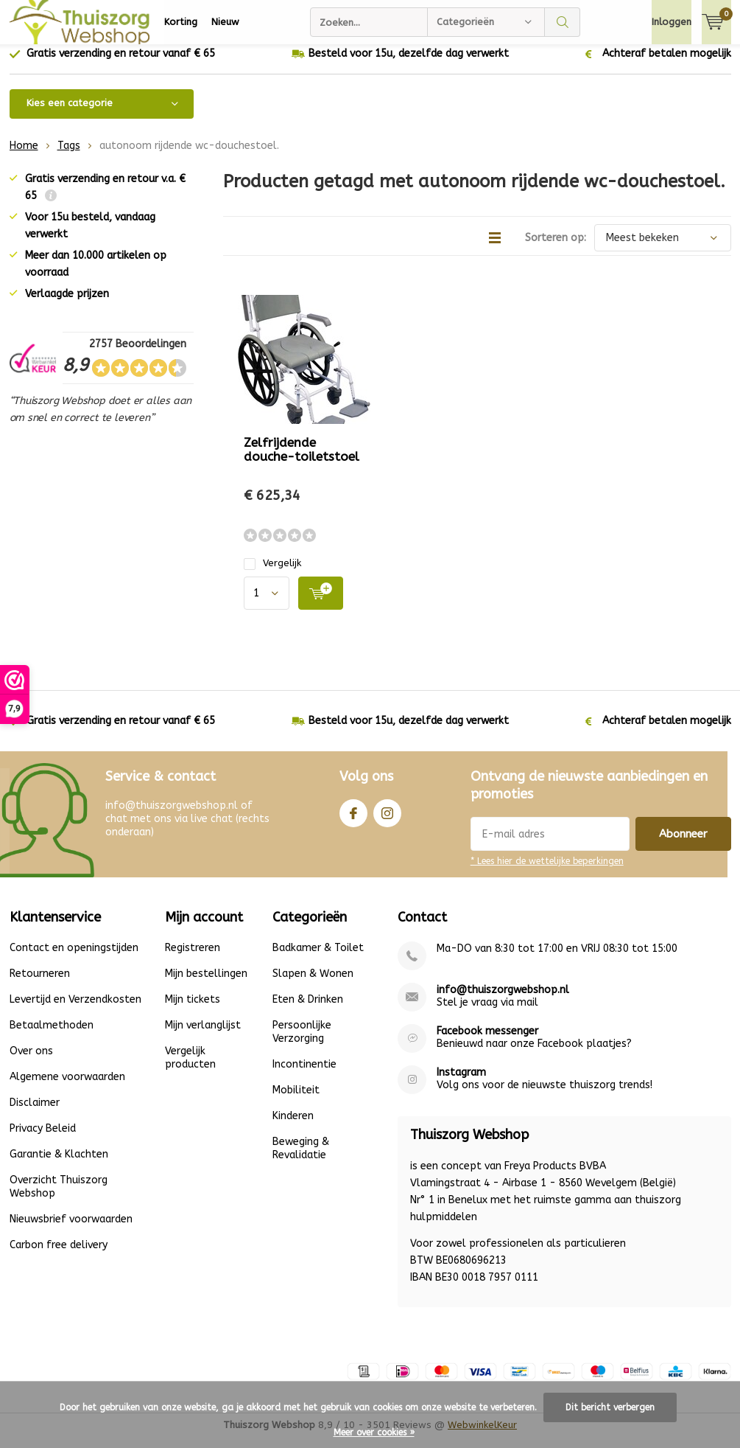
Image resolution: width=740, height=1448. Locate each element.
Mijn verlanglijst (203, 1036)
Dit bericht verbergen (610, 1407)
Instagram (387, 821)
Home (24, 156)
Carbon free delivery (59, 1256)
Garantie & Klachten (59, 1165)
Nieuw (225, 21)
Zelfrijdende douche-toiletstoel (301, 460)
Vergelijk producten (190, 1069)
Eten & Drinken (307, 1010)
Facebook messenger (487, 1042)
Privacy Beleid (43, 1139)
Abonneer (683, 845)
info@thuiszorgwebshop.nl (503, 1001)
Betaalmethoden (52, 1036)
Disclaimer (35, 1113)
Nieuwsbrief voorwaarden (71, 1230)
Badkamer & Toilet (318, 959)
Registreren (192, 959)
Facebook (353, 821)
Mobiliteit (296, 1101)
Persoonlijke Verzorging (301, 1043)
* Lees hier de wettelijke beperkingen (547, 872)
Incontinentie (304, 1075)
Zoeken (562, 22)
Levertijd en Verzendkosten (75, 1010)
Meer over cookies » (374, 1432)
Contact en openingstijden (74, 959)
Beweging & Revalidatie (300, 1159)
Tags (68, 156)
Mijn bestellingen (206, 984)
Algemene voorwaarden (67, 1088)
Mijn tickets (192, 1010)
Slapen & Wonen (312, 984)
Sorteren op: (555, 249)
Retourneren (40, 984)
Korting (180, 21)
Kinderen (293, 1127)
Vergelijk (272, 574)
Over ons (31, 1062)
